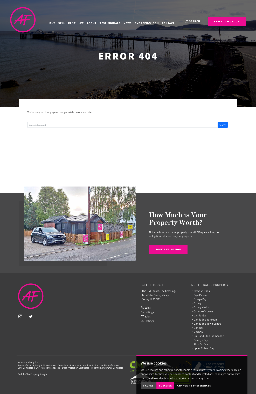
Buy (55, 21)
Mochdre (197, 331)
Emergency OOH (149, 21)
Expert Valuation (226, 21)
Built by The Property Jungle (32, 374)
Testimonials (112, 21)
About (94, 21)
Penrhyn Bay (199, 340)
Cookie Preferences (110, 365)
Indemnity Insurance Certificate (107, 367)
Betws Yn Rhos (200, 291)
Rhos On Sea (199, 344)
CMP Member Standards (48, 367)
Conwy (196, 303)
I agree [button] (148, 385)
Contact (171, 21)
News (130, 21)
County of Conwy (202, 311)
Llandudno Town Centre (206, 323)
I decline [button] (165, 385)
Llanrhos (197, 327)
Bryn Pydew (199, 295)
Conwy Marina (200, 307)
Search (222, 125)
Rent (74, 21)
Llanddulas (198, 315)
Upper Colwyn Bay (202, 348)
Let (83, 21)
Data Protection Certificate (75, 367)
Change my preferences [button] (194, 385)
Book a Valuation (168, 249)
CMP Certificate (25, 367)
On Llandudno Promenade (207, 336)
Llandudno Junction (204, 319)
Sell (64, 21)
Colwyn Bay (198, 299)
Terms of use (24, 365)
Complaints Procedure (69, 365)
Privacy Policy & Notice (44, 365)
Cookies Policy (90, 365)
